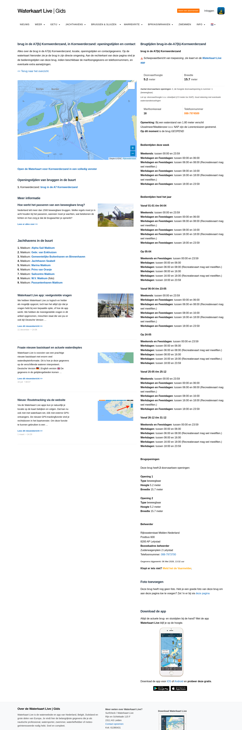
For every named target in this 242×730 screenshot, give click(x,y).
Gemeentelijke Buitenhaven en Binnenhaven (58, 256)
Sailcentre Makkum (43, 274)
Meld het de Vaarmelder (177, 568)
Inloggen (209, 10)
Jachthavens (75, 24)
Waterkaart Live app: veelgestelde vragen (45, 295)
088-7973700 (168, 554)
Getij (55, 24)
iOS (169, 681)
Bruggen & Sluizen (103, 24)
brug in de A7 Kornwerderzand (59, 187)
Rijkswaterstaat (129, 158)
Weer (40, 24)
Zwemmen (185, 24)
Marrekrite (133, 24)
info (201, 24)
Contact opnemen (114, 724)
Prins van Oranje (41, 269)
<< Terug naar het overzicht (33, 71)
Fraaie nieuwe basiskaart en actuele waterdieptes (50, 347)
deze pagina (203, 593)
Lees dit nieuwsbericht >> (30, 326)
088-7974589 (191, 113)
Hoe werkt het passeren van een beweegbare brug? (51, 205)
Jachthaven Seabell (43, 261)
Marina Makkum (41, 265)
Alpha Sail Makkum (43, 248)
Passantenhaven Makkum (47, 282)
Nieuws (25, 24)
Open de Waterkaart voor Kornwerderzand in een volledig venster (57, 169)
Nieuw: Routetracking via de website (41, 400)
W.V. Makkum (39, 278)
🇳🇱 (213, 24)
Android (178, 681)
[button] (66, 139)
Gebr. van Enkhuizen (44, 252)
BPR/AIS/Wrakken (160, 24)
